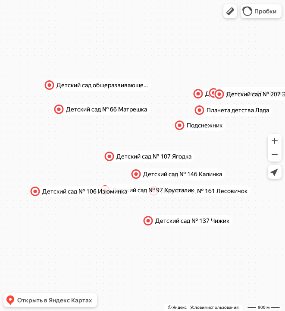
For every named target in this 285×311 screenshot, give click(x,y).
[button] (230, 11)
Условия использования (214, 307)
